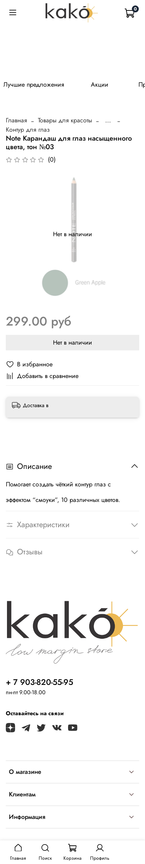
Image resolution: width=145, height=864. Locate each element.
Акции (99, 84)
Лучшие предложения (33, 84)
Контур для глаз (28, 129)
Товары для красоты (65, 120)
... (108, 120)
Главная (16, 120)
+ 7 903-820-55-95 (39, 682)
